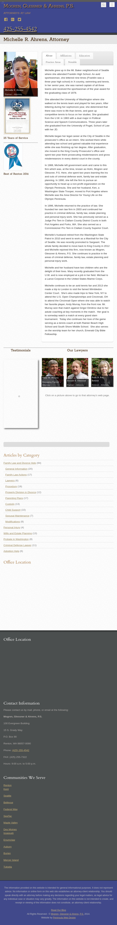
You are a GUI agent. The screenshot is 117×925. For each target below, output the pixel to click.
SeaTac (7, 816)
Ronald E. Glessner (76, 380)
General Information (16, 468)
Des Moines (10, 829)
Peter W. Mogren (50, 378)
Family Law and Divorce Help (19, 463)
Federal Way (10, 809)
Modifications (12, 521)
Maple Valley (10, 822)
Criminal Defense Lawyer (17, 545)
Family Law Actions (16, 474)
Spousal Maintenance (17, 515)
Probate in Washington (16, 539)
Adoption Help (11, 551)
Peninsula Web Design (64, 917)
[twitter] (19, 19)
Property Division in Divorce (20, 492)
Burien (7, 853)
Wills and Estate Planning (17, 533)
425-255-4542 (20, 29)
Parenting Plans (14, 498)
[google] (12, 19)
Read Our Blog (58, 910)
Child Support (12, 509)
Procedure (11, 486)
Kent (6, 789)
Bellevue (8, 802)
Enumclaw (9, 840)
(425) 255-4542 (20, 750)
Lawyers (10, 480)
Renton (7, 785)
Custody (10, 504)
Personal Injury (11, 527)
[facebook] (6, 19)
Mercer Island (11, 860)
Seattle (7, 795)
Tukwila (7, 866)
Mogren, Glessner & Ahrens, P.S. (67, 914)
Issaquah (8, 833)
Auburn (7, 846)
